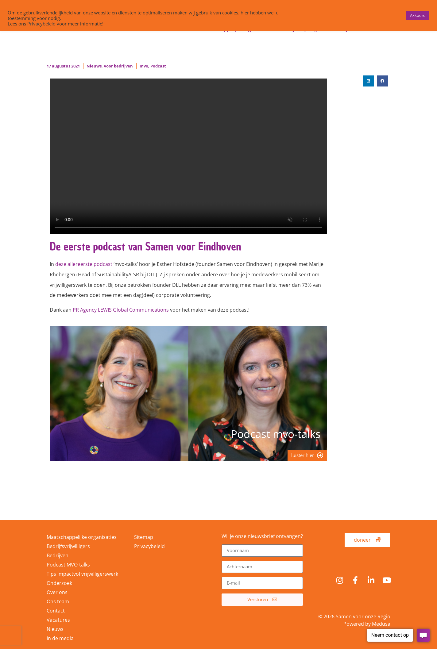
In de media (60, 638)
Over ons (57, 592)
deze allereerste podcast (83, 264)
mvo (144, 66)
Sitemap (143, 537)
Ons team (58, 601)
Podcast (158, 66)
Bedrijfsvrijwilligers (68, 546)
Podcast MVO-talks (68, 564)
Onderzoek (59, 583)
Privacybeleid (149, 546)
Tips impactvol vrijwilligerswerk (82, 573)
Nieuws (94, 66)
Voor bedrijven (118, 66)
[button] (368, 80)
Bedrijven (57, 555)
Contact (56, 610)
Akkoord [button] (418, 15)
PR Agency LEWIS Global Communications (121, 309)
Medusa (381, 623)
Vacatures (58, 619)
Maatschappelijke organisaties (82, 537)
